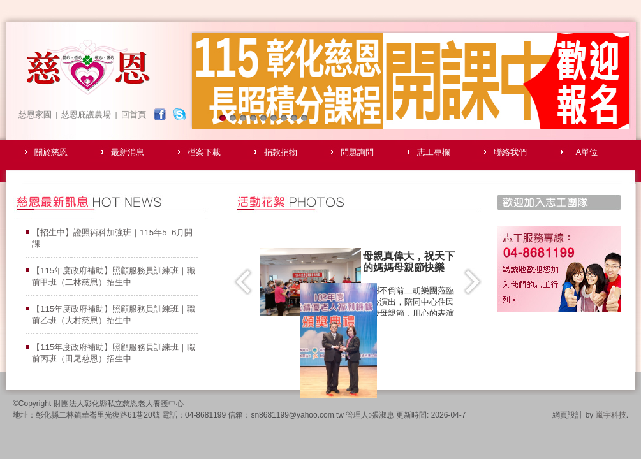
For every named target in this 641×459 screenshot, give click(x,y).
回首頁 (133, 114)
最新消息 (127, 152)
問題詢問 (357, 152)
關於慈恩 (51, 152)
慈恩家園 (35, 114)
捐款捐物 (280, 152)
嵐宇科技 (611, 415)
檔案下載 (204, 152)
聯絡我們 (510, 152)
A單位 (587, 152)
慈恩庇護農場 (86, 114)
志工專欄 (433, 152)
